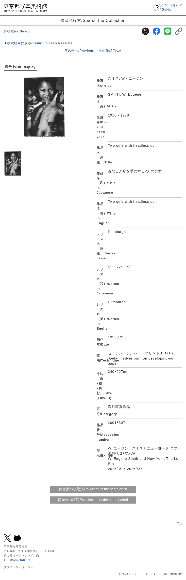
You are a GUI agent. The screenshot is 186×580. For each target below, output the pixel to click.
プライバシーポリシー (18, 567)
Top (179, 523)
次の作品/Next (110, 50)
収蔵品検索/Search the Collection (93, 20)
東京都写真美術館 (25, 8)
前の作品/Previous (79, 50)
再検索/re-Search (18, 31)
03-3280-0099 (20, 560)
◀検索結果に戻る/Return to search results (38, 43)
